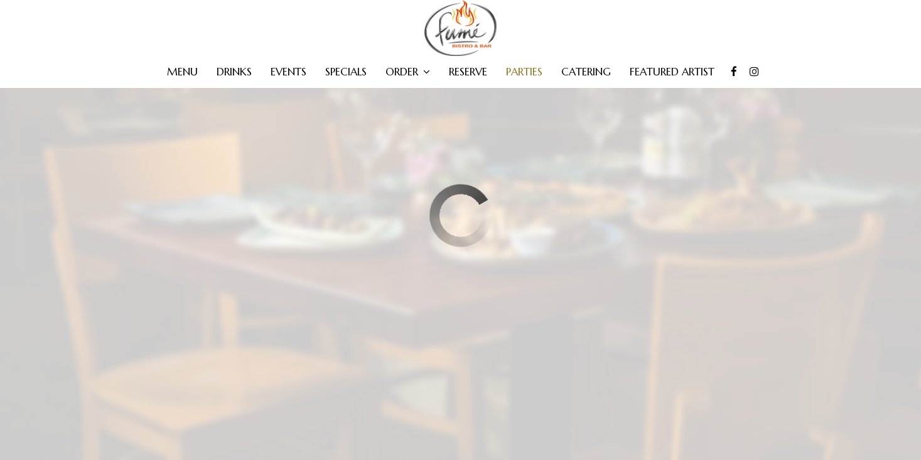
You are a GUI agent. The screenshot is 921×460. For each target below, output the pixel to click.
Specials (346, 72)
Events (288, 72)
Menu (182, 72)
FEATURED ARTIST (672, 72)
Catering (586, 72)
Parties (524, 72)
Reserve (468, 72)
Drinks (234, 72)
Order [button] (407, 72)
